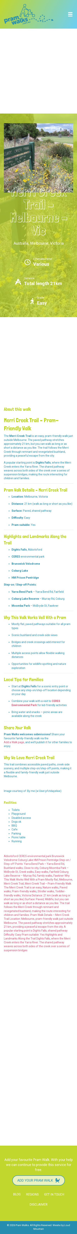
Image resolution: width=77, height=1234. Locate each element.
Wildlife (49, 899)
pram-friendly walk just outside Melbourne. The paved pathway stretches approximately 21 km (38, 922)
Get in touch (54, 1194)
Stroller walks (46, 891)
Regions (32, 1194)
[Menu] (70, 14)
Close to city (31, 867)
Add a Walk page (14, 742)
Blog (17, 1194)
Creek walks (26, 871)
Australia (21, 243)
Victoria (57, 243)
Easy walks (41, 871)
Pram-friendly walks (24, 891)
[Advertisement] (38, 71)
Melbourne (39, 243)
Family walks (44, 875)
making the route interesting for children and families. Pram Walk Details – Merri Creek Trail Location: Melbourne (37, 915)
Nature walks (50, 887)
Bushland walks (13, 867)
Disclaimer (38, 1204)
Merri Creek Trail (14, 883)
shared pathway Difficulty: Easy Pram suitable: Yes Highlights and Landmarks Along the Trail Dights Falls (36, 934)
